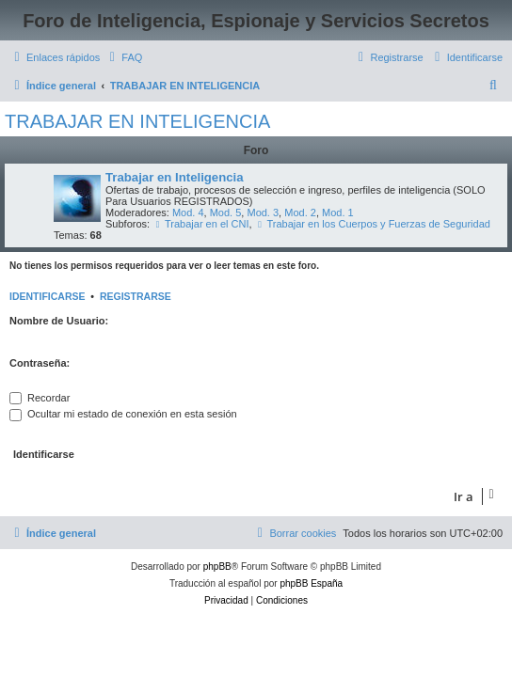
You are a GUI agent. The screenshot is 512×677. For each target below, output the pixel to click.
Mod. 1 (338, 212)
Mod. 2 (300, 212)
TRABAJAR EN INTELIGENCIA (137, 121)
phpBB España (311, 583)
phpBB (217, 566)
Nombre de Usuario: (58, 320)
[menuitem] (123, 57)
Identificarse (47, 296)
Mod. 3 (263, 212)
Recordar (39, 397)
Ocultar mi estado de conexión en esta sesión (123, 413)
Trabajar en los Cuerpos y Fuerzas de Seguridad (372, 223)
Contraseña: (39, 363)
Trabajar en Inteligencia (174, 177)
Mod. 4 (188, 212)
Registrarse (135, 296)
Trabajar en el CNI (200, 223)
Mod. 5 (226, 212)
